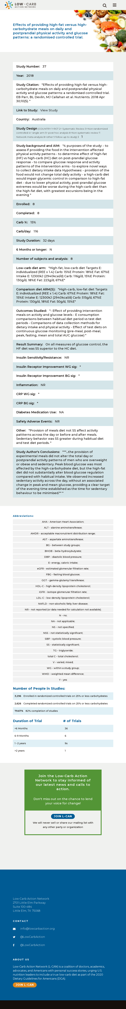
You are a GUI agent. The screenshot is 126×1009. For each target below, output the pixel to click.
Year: (20, 76)
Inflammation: (27, 398)
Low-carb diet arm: (31, 276)
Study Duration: (28, 248)
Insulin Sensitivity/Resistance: (39, 370)
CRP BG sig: (25, 417)
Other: (21, 445)
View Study (49, 112)
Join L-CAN (63, 836)
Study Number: (28, 67)
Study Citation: (27, 85)
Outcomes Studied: (31, 321)
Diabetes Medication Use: (36, 426)
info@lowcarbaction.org (37, 927)
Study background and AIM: (38, 149)
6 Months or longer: (31, 257)
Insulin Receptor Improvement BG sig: (46, 389)
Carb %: (22, 229)
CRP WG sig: (26, 407)
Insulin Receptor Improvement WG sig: (46, 379)
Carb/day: (23, 238)
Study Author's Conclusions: (38, 467)
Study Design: (62, 135)
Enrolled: (23, 210)
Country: (22, 121)
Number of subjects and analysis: (42, 267)
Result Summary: (29, 356)
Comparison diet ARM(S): (35, 298)
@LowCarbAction (32, 935)
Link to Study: (27, 112)
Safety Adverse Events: (34, 435)
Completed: (25, 220)
